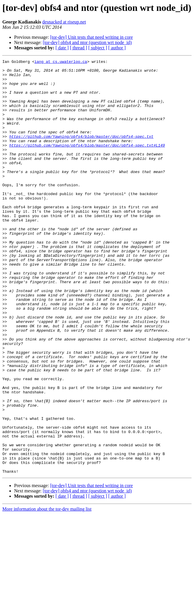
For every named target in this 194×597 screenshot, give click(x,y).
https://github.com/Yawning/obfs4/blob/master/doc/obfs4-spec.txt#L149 (87, 162)
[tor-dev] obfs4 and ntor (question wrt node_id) (87, 42)
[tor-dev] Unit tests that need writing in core (91, 37)
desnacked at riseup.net (64, 21)
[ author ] (117, 47)
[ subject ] (97, 47)
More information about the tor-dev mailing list (47, 591)
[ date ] (62, 47)
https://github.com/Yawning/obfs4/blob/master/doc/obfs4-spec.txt (81, 152)
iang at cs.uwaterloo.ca (60, 62)
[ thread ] (78, 47)
